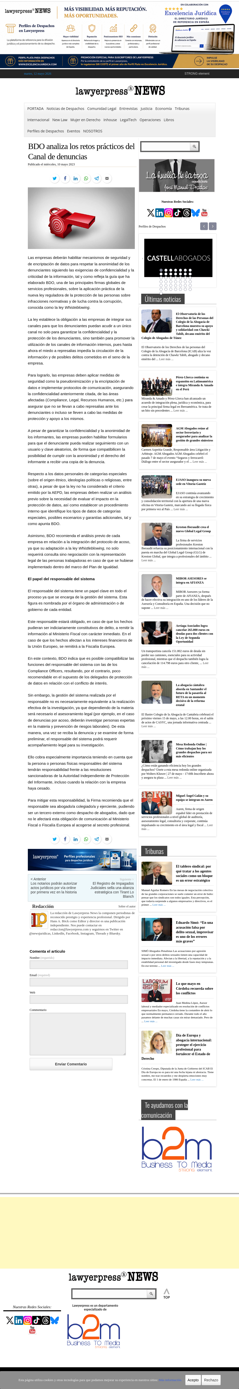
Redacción (43, 906)
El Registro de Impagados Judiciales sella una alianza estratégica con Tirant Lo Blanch (112, 889)
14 (190, 274)
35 (190, 285)
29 (160, 285)
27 (185, 281)
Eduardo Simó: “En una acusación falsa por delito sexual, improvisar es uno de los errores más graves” (194, 932)
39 (175, 289)
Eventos (73, 131)
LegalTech (128, 119)
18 (175, 277)
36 (160, 289)
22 (160, 281)
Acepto (188, 1380)
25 (175, 281)
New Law (59, 119)
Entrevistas (128, 108)
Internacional (38, 119)
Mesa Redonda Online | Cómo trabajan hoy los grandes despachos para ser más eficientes (194, 750)
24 (170, 281)
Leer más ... (166, 359)
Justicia (146, 108)
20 (185, 277)
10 (170, 274)
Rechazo (206, 1380)
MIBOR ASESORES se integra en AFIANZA (191, 580)
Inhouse (110, 119)
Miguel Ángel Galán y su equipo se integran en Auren (194, 798)
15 (160, 277)
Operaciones (150, 119)
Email (40, 975)
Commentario (38, 1010)
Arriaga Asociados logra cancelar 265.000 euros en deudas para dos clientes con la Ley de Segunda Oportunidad (194, 633)
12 (180, 274)
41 (185, 289)
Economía (164, 108)
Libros (169, 119)
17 (170, 277)
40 (180, 289)
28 (190, 281)
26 (180, 281)
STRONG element (197, 73)
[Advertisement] (119, 1233)
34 (185, 285)
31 (170, 285)
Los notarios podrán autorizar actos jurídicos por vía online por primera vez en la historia (54, 887)
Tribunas (182, 108)
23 (165, 281)
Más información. (166, 1380)
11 (175, 274)
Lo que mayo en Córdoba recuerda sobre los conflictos (194, 988)
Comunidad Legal (101, 108)
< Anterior (38, 879)
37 (165, 289)
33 (180, 285)
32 (175, 285)
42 (190, 289)
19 (180, 277)
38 (170, 289)
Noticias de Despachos (65, 108)
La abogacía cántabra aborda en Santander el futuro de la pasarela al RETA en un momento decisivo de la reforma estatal (191, 695)
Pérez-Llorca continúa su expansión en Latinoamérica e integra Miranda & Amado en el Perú (194, 383)
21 (190, 277)
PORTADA (35, 108)
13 (185, 274)
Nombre (42, 958)
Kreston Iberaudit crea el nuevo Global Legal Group (193, 529)
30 (165, 285)
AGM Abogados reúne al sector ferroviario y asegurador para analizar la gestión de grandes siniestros (194, 434)
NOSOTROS (92, 131)
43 (160, 293)
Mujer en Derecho (85, 119)
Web (32, 992)
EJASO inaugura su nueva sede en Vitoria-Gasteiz (193, 482)
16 (165, 277)
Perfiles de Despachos (45, 131)
